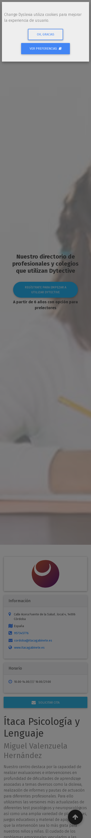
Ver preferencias (46, 48)
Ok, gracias (45, 34)
